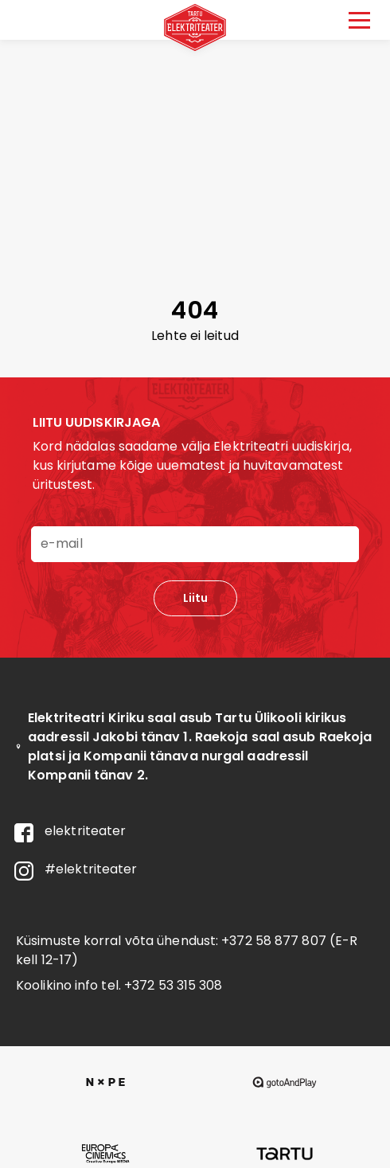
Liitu (195, 598)
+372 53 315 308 (173, 985)
